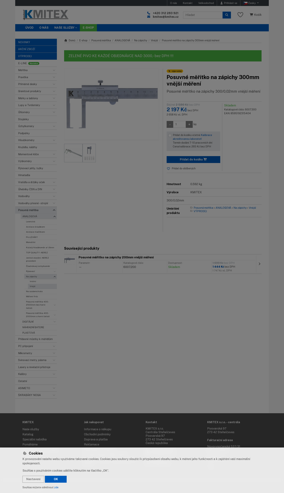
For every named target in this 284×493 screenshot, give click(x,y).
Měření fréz (32, 296)
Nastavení (33, 479)
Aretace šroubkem (35, 227)
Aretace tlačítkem (35, 232)
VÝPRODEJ (200, 211)
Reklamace (91, 444)
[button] (54, 70)
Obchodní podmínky (97, 434)
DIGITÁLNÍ (28, 321)
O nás (173, 3)
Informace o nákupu (97, 429)
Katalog (27, 434)
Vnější (32, 286)
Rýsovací (30, 271)
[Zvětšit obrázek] (111, 104)
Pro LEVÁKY (32, 237)
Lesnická (30, 221)
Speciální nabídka (34, 439)
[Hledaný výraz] (203, 15)
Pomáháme (30, 444)
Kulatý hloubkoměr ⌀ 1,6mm (40, 247)
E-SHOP (88, 27)
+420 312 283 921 (165, 13)
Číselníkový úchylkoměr (38, 266)
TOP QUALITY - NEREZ (37, 252)
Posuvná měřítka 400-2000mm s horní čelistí (38, 314)
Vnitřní (33, 281)
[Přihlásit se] (228, 3)
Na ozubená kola (34, 291)
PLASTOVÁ (28, 332)
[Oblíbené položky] (240, 15)
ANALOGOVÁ (29, 216)
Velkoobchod (206, 3)
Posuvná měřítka (101, 40)
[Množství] (179, 124)
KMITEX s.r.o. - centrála (223, 422)
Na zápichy (31, 276)
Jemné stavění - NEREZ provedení (37, 259)
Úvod (29, 27)
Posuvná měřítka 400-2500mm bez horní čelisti (37, 304)
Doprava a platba (96, 439)
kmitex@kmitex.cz (166, 16)
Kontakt (188, 3)
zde (56, 487)
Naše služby (30, 429)
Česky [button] (249, 3)
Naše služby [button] (64, 27)
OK (56, 479)
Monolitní (30, 242)
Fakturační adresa (220, 440)
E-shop (83, 40)
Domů (69, 40)
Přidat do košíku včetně (195, 141)
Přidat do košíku (193, 159)
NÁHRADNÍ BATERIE (33, 327)
